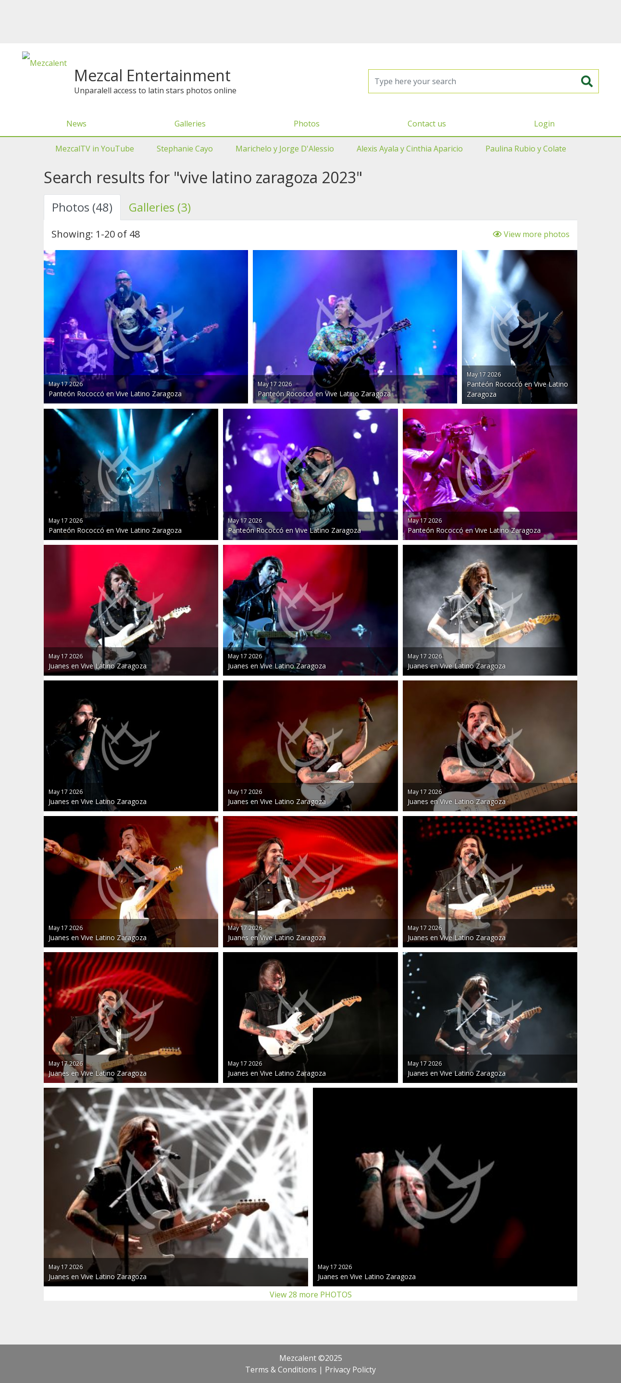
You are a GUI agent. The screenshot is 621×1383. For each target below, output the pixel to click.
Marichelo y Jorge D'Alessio (285, 148)
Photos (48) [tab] (82, 207)
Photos (307, 123)
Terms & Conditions (281, 1369)
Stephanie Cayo (185, 148)
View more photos (531, 234)
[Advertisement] (310, 21)
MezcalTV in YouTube (94, 148)
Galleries (190, 123)
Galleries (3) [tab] (160, 207)
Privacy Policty (350, 1369)
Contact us (427, 123)
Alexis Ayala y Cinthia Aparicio (410, 148)
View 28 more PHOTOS (311, 1294)
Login (544, 123)
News (76, 123)
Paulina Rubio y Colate (525, 148)
